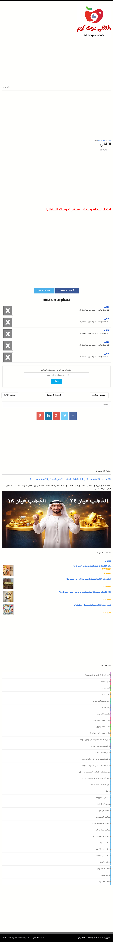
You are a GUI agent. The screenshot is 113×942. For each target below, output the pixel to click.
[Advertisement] (37, 59)
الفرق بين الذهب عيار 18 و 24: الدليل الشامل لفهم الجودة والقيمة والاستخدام (70, 479)
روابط (108, 791)
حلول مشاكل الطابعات (101, 784)
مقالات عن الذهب (103, 849)
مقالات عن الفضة (103, 855)
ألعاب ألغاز (106, 694)
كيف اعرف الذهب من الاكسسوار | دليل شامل (92, 605)
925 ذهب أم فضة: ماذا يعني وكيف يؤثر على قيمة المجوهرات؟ (85, 592)
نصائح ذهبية (105, 862)
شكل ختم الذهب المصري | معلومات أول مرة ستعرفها (88, 579)
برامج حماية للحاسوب (102, 701)
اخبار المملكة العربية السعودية (98, 675)
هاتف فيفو (106, 875)
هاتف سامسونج (104, 868)
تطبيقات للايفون (103, 726)
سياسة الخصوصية (36, 937)
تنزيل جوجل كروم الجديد (101, 746)
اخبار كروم (106, 688)
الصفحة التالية (10, 395)
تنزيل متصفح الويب (103, 752)
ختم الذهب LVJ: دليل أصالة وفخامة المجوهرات (92, 566)
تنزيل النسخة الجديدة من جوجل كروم (95, 739)
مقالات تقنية (105, 842)
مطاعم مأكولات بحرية (102, 836)
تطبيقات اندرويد (104, 714)
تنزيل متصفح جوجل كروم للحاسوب (96, 765)
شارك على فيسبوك (66, 290)
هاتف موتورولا (104, 881)
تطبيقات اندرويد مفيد (101, 720)
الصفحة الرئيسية (54, 395)
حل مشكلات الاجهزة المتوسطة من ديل (94, 778)
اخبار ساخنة (106, 681)
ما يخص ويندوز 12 (103, 797)
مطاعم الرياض (104, 810)
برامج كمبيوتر (103, 150)
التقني (107, 307)
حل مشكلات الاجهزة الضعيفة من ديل (95, 772)
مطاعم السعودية (103, 817)
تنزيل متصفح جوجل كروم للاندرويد (96, 759)
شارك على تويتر (44, 290)
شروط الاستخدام (20, 937)
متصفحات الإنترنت (103, 804)
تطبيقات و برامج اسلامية (100, 733)
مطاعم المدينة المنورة (101, 823)
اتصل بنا (7, 937)
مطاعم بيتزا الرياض (103, 830)
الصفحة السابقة (99, 395)
